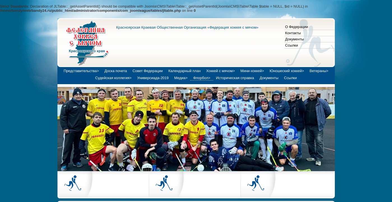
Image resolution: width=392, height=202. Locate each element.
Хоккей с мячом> (220, 71)
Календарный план (184, 71)
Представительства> (81, 71)
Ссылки (291, 45)
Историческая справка (235, 78)
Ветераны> (319, 71)
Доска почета (116, 71)
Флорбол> (201, 78)
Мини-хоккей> (252, 71)
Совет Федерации (148, 71)
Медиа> (181, 78)
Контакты (293, 33)
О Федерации (296, 27)
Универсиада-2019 (152, 78)
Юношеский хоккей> (287, 71)
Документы (294, 39)
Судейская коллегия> (113, 78)
